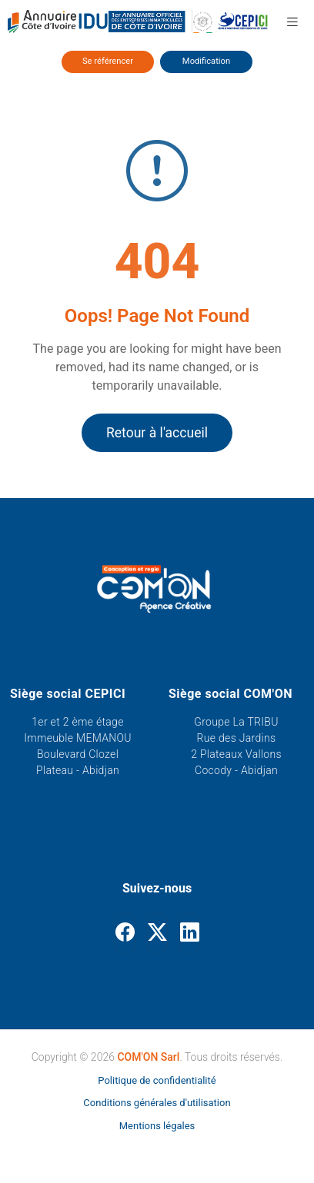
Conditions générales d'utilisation (156, 1102)
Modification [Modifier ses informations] (206, 61)
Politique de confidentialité (156, 1080)
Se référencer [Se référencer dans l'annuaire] (107, 61)
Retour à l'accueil (157, 432)
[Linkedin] (189, 933)
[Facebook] (125, 933)
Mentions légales (157, 1125)
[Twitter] (157, 933)
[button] (292, 21)
